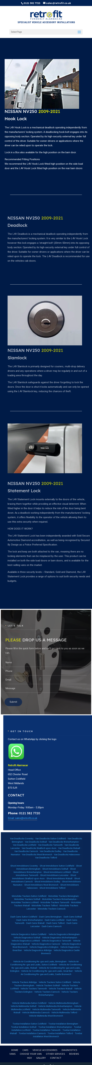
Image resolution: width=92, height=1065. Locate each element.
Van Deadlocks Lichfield (34, 888)
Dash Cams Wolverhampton (37, 928)
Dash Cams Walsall (40, 930)
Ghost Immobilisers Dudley (47, 908)
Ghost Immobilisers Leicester (50, 904)
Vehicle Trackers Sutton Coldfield (50, 961)
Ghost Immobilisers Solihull (51, 901)
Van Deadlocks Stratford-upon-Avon (42, 890)
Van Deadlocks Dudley (48, 892)
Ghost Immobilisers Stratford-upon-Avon (45, 905)
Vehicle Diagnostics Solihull (36, 937)
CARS (25, 1050)
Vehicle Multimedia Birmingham (55, 972)
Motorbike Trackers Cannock (49, 922)
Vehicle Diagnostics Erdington (45, 942)
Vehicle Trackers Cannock (46, 966)
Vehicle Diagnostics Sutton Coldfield (36, 936)
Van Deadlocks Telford (46, 895)
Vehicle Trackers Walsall (54, 965)
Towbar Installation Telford (53, 988)
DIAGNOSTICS (69, 1050)
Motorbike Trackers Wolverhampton (53, 917)
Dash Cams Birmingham (48, 926)
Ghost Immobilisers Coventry (34, 899)
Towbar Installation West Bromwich (52, 989)
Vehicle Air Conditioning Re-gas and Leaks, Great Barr (46, 955)
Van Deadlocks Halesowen (57, 893)
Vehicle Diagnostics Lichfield (35, 939)
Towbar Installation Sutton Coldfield (37, 983)
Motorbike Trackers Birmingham (55, 915)
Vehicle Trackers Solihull (47, 963)
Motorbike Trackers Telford (45, 920)
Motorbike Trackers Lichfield (34, 919)
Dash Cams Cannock (49, 931)
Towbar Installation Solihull (34, 985)
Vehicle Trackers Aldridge (34, 961)
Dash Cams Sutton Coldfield (34, 926)
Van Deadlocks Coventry (33, 885)
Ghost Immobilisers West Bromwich (44, 909)
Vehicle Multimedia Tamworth (46, 976)
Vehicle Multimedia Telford (56, 977)
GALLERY (41, 1057)
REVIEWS (74, 1053)
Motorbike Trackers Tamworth (50, 919)
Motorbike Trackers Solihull (36, 917)
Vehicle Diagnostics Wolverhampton (53, 937)
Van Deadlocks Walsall (58, 890)
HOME (14, 1050)
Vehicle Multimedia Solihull (34, 974)
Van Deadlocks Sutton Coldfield (48, 885)
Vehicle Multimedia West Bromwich (46, 979)
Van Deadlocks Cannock (35, 892)
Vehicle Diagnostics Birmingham (55, 936)
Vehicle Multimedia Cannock (40, 977)
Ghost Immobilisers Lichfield (52, 903)
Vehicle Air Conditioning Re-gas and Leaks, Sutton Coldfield (45, 951)
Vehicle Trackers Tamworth (40, 965)
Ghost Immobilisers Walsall (53, 906)
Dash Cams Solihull (60, 926)
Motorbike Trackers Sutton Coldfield (37, 915)
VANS (12, 1053)
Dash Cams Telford (51, 930)
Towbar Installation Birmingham (55, 983)
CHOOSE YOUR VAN (31, 1053)
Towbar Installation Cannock (38, 988)
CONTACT (55, 1057)
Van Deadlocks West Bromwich (41, 893)
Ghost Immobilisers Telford (49, 911)
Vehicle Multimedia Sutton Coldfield (37, 972)
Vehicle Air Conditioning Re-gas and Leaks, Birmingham (43, 950)
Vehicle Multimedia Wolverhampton (51, 974)
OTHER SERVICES (55, 1053)
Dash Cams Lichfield (50, 928)
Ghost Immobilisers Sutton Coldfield (52, 899)
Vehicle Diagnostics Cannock (45, 941)
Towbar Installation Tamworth (46, 987)
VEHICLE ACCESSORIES (45, 1050)
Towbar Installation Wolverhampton (51, 985)
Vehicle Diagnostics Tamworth (51, 939)
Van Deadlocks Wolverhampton (55, 886)
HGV (29, 1057)
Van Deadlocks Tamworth (48, 888)
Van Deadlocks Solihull (40, 886)
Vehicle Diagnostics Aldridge (41, 944)
